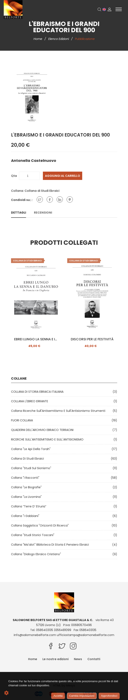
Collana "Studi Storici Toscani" (33, 535)
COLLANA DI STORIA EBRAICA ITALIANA (38, 392)
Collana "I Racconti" (26, 478)
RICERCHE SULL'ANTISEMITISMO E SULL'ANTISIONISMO (48, 439)
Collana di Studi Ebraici (42, 191)
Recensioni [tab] (43, 212)
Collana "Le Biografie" (27, 487)
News (78, 659)
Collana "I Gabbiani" (26, 516)
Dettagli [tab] (18, 212)
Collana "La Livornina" (27, 497)
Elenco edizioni (59, 39)
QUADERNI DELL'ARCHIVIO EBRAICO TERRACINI (43, 430)
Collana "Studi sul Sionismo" (32, 468)
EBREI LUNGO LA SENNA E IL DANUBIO (36, 339)
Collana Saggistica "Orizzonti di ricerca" (40, 525)
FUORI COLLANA (23, 420)
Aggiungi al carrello (62, 176)
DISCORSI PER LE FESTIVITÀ (92, 339)
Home (38, 39)
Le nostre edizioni (55, 659)
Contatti (93, 659)
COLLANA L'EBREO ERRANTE (30, 401)
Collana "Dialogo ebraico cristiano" (37, 554)
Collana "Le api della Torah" (31, 449)
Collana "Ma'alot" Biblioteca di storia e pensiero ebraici (51, 545)
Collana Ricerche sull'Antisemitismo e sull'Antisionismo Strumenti (59, 411)
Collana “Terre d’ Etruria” (29, 506)
